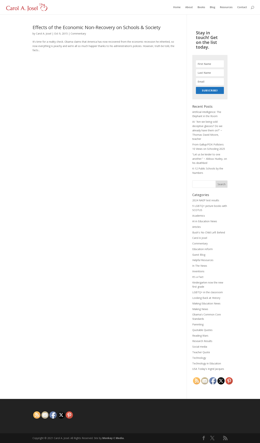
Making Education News (206, 303)
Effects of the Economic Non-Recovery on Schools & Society (96, 27)
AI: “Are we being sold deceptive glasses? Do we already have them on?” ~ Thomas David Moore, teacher (207, 130)
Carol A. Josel (43, 33)
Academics (198, 215)
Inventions (198, 271)
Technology (199, 358)
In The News (199, 265)
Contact (242, 7)
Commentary (78, 33)
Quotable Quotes (202, 330)
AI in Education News (204, 221)
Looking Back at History (206, 298)
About (189, 7)
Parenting (197, 324)
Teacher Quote (201, 352)
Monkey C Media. (113, 438)
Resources (226, 7)
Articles (196, 227)
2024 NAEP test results (205, 200)
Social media (199, 346)
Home (177, 7)
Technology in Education (206, 363)
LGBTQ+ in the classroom (207, 292)
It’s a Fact (197, 277)
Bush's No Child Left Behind (208, 232)
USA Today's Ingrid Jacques (208, 369)
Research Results (202, 341)
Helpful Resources (202, 260)
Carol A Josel (199, 238)
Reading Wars (200, 335)
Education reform (202, 249)
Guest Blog (198, 254)
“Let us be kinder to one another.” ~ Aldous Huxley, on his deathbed (209, 159)
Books (201, 7)
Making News (200, 309)
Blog (212, 7)
